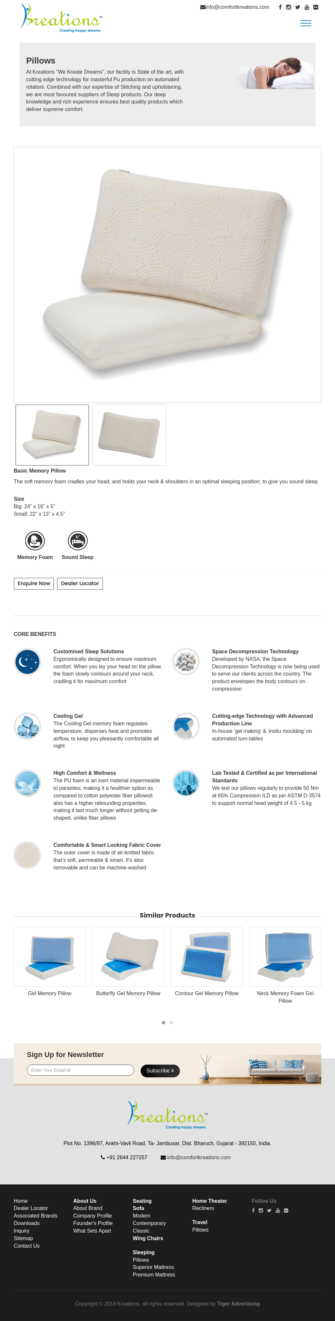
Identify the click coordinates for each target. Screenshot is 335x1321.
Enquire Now (34, 583)
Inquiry (21, 1231)
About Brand (87, 1208)
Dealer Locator (80, 583)
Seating (142, 1201)
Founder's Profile (93, 1223)
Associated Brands (35, 1216)
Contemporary (149, 1223)
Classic (141, 1231)
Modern (141, 1216)
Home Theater (209, 1201)
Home (21, 1201)
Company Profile (92, 1216)
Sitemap (23, 1238)
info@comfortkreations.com (237, 7)
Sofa (138, 1208)
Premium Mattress (154, 1274)
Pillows (141, 1260)
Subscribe (160, 1070)
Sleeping (144, 1252)
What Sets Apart (92, 1231)
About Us (85, 1201)
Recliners (203, 1208)
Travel (199, 1222)
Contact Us (27, 1246)
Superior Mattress (153, 1267)
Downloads (27, 1223)
